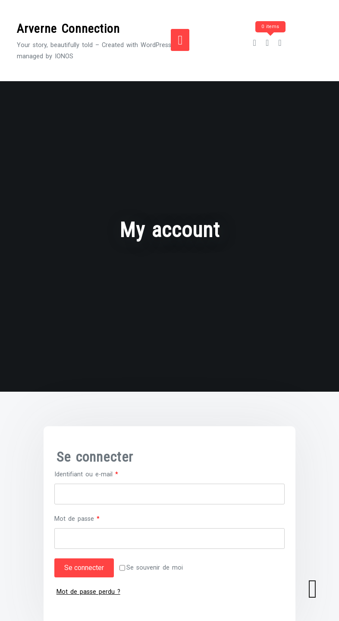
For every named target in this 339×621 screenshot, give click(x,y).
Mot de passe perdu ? (88, 592)
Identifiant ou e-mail (101, 473)
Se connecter (84, 568)
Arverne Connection (68, 29)
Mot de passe (91, 518)
